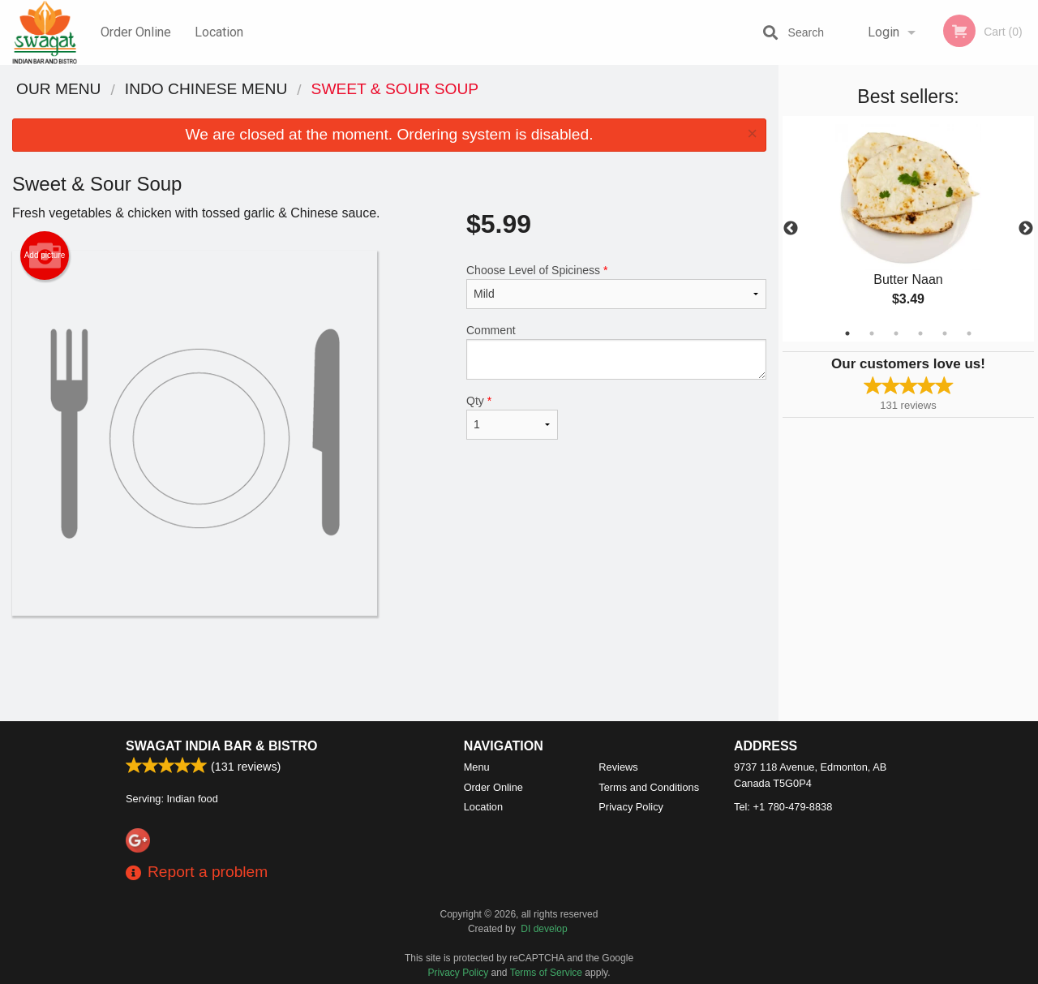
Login (883, 32)
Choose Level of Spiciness (616, 286)
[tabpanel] (908, 228)
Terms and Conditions (648, 787)
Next (1026, 229)
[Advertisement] (389, 668)
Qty (512, 417)
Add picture (45, 255)
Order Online (136, 32)
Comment (616, 352)
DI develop (544, 929)
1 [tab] (847, 333)
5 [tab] (945, 333)
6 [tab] (969, 333)
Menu (477, 767)
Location (219, 32)
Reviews (617, 767)
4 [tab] (920, 333)
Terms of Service (546, 972)
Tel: (783, 807)
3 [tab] (896, 333)
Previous (791, 229)
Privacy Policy (630, 807)
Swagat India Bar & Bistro (221, 746)
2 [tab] (872, 333)
